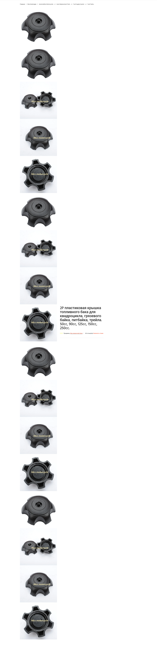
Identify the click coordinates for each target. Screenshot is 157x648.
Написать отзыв (98, 333)
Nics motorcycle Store (76, 333)
